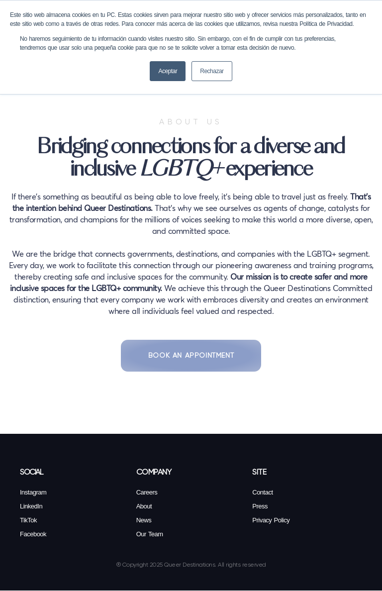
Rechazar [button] (211, 71)
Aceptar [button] (167, 71)
